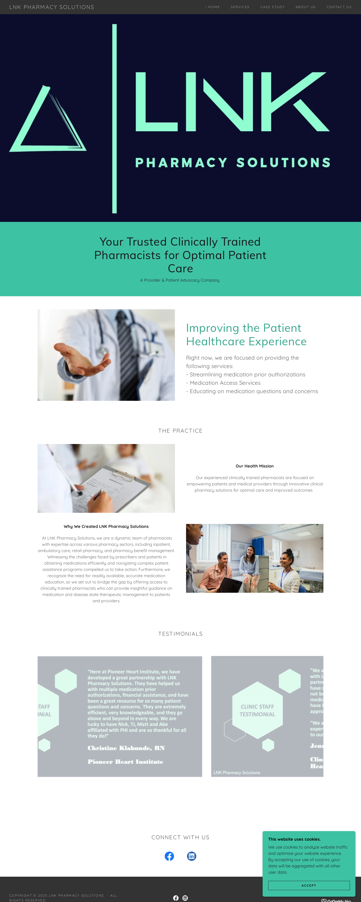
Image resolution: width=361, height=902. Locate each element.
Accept (309, 885)
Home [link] (214, 7)
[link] (51, 7)
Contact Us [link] (339, 7)
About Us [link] (306, 7)
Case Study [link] (273, 7)
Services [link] (240, 7)
